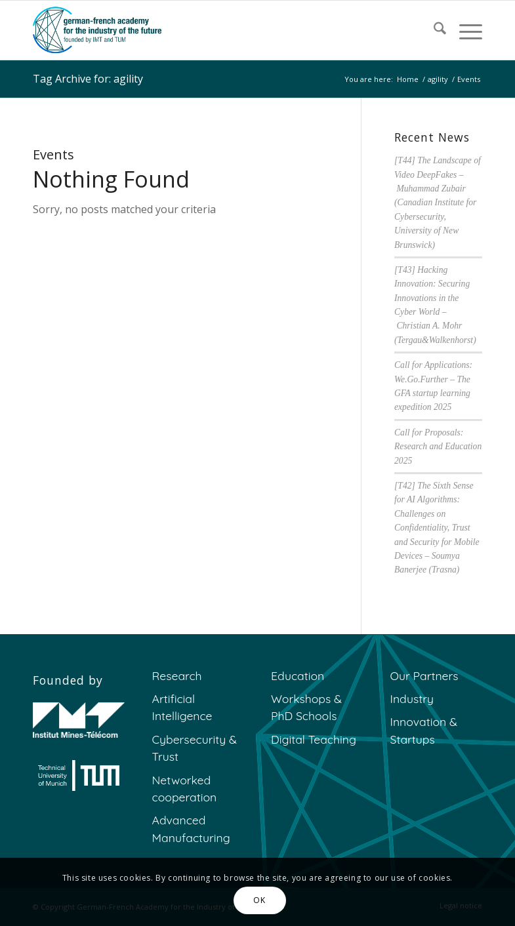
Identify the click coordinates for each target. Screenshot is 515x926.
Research (177, 675)
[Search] (433, 30)
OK (259, 900)
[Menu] (464, 30)
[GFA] (97, 30)
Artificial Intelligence (182, 707)
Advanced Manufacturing (191, 828)
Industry (412, 698)
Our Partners (424, 675)
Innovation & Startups (423, 730)
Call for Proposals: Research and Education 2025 (438, 447)
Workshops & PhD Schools (306, 707)
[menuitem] (433, 30)
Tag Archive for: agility (88, 78)
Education (297, 675)
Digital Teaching (313, 739)
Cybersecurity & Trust (194, 747)
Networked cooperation (184, 788)
